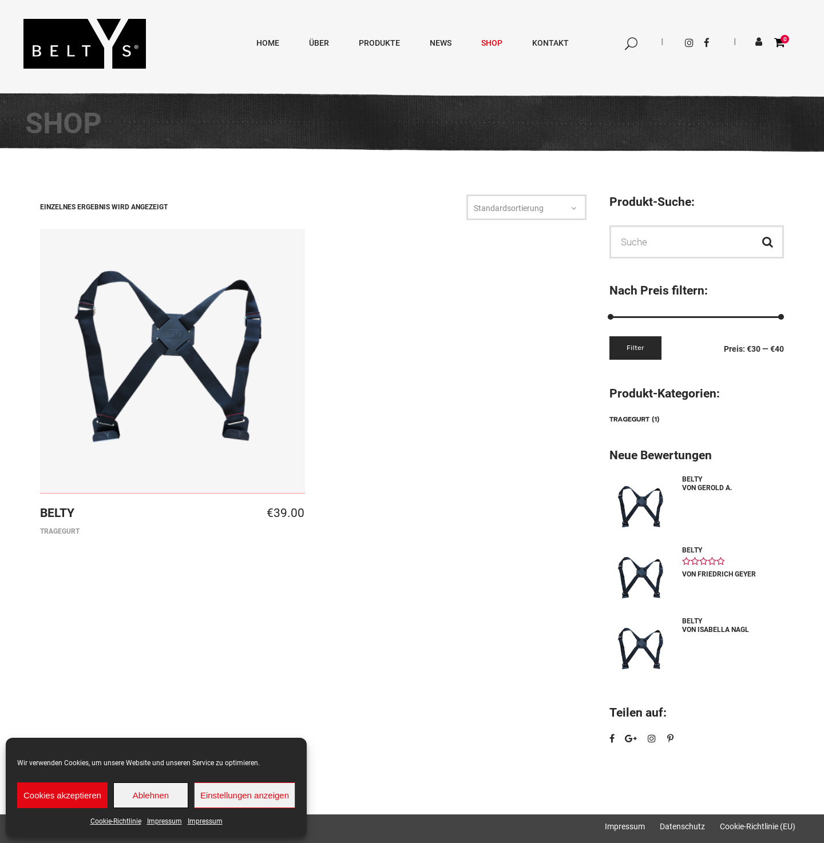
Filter (635, 348)
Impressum (164, 821)
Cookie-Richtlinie (115, 821)
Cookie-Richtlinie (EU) (757, 826)
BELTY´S (763, 128)
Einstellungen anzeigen (244, 795)
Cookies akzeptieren (62, 795)
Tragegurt (60, 531)
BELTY (57, 513)
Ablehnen (151, 795)
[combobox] (526, 208)
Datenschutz (682, 826)
